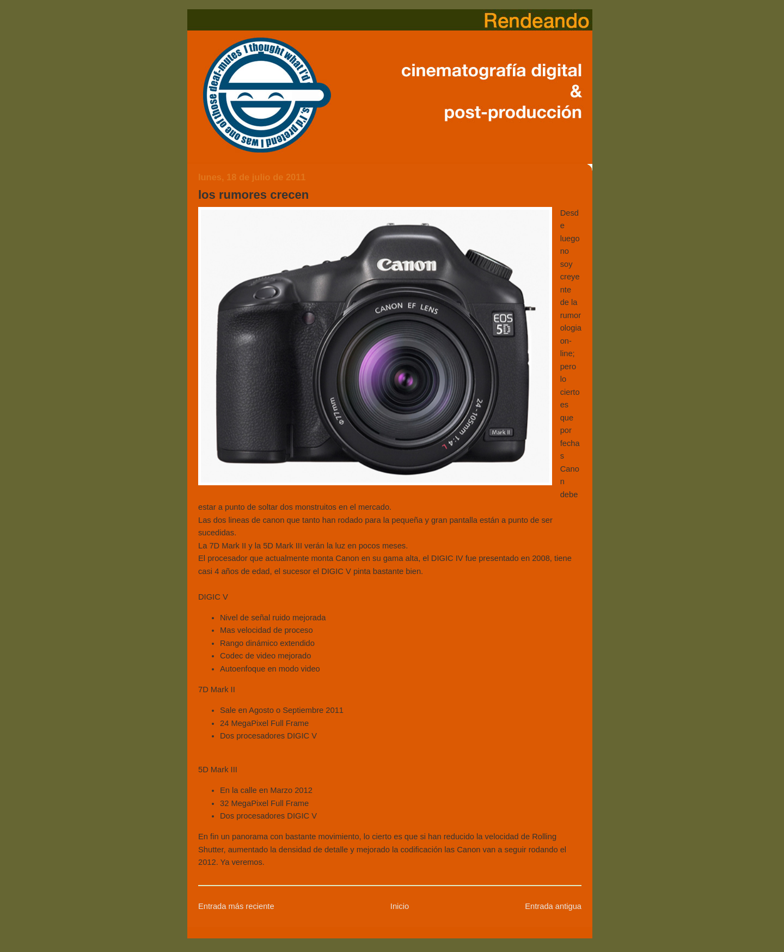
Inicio (399, 906)
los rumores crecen (253, 195)
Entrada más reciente (236, 906)
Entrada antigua (553, 906)
